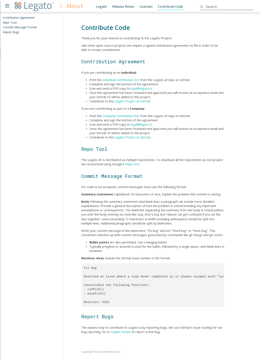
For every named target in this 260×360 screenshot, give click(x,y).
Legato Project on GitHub (132, 101)
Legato (101, 6)
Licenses (146, 6)
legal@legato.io (141, 88)
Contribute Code (170, 6)
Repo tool (132, 164)
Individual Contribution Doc (121, 80)
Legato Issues (121, 331)
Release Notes (123, 6)
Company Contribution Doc (121, 116)
